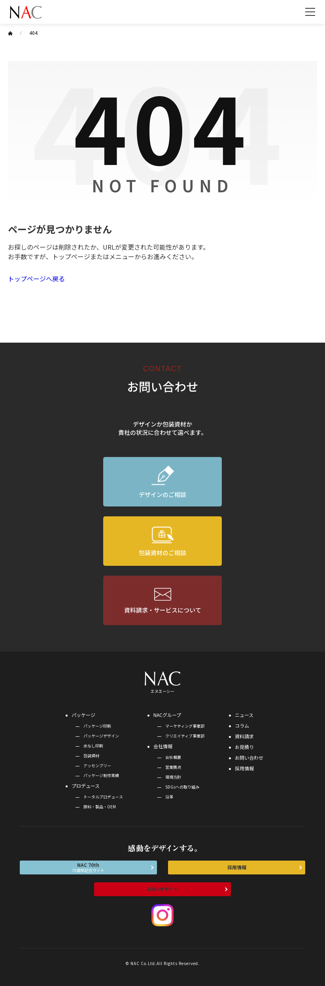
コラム (242, 725)
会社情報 (162, 746)
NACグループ (167, 714)
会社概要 (173, 757)
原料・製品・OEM (99, 807)
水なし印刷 (93, 746)
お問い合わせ (249, 757)
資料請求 (244, 736)
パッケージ (83, 714)
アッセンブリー (97, 765)
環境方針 (173, 777)
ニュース (244, 714)
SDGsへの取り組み (182, 787)
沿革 (169, 797)
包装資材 (91, 755)
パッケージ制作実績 (101, 775)
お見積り (244, 746)
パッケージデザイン (101, 736)
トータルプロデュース (103, 797)
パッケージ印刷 (97, 726)
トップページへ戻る (36, 278)
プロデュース (86, 785)
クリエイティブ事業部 (184, 736)
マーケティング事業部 (184, 726)
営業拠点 (173, 767)
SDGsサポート (162, 889)
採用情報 (244, 768)
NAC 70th (88, 867)
